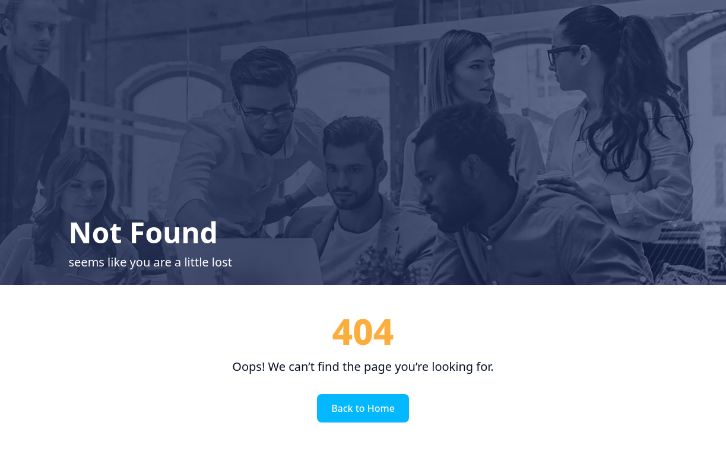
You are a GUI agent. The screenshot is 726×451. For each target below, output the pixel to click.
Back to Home (363, 408)
